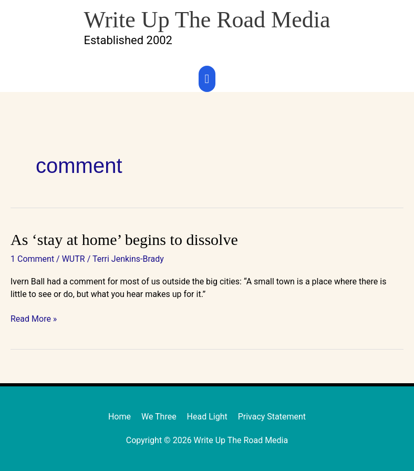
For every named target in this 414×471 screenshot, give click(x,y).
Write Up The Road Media (207, 20)
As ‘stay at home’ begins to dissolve (124, 239)
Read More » (34, 318)
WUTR (73, 259)
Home (119, 417)
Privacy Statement (272, 417)
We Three (159, 417)
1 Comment (32, 259)
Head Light (207, 417)
